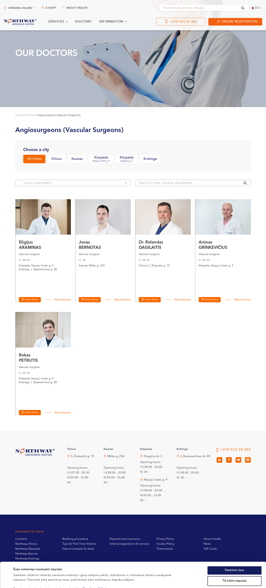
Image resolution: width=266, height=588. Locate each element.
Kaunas (77, 159)
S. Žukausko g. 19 (82, 456)
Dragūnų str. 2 (153, 456)
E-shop (51, 8)
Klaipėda (101, 159)
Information (111, 21)
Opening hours (20, 8)
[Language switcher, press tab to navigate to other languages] (257, 7)
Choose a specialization (75, 183)
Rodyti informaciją (155, 580)
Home (19, 115)
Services (56, 21)
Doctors (83, 21)
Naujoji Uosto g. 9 (155, 479)
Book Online (91, 300)
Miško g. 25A (116, 456)
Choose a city (36, 150)
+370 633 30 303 (183, 21)
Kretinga (150, 159)
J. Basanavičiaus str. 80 (195, 456)
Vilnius (56, 159)
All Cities (34, 159)
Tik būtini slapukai (234, 557)
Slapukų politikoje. (95, 565)
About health (77, 8)
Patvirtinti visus (234, 546)
